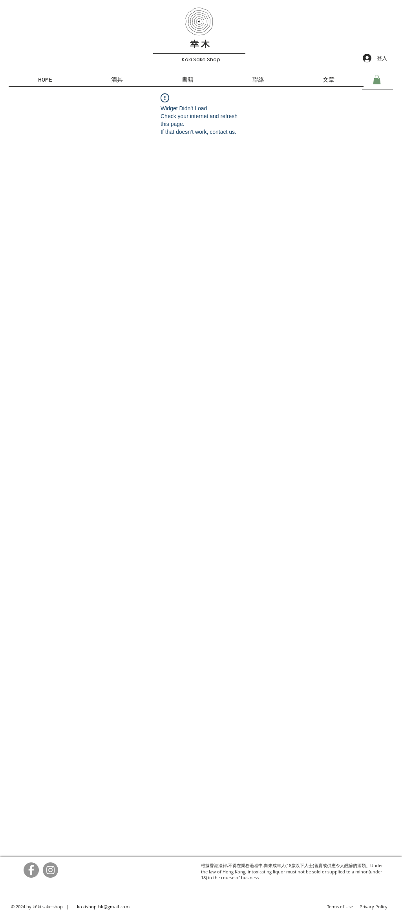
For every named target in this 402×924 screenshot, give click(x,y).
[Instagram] (50, 870)
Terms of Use (340, 906)
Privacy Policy (373, 906)
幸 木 (200, 45)
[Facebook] (31, 870)
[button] (377, 79)
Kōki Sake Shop (201, 59)
